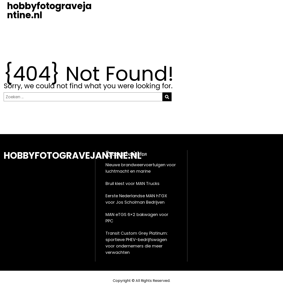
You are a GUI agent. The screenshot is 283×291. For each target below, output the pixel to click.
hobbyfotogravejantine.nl (49, 10)
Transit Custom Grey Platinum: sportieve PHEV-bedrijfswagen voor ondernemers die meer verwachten (136, 242)
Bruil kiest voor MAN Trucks (132, 183)
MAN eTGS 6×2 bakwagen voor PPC (136, 218)
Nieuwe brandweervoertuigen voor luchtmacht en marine (140, 168)
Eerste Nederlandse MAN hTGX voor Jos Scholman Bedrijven (136, 199)
